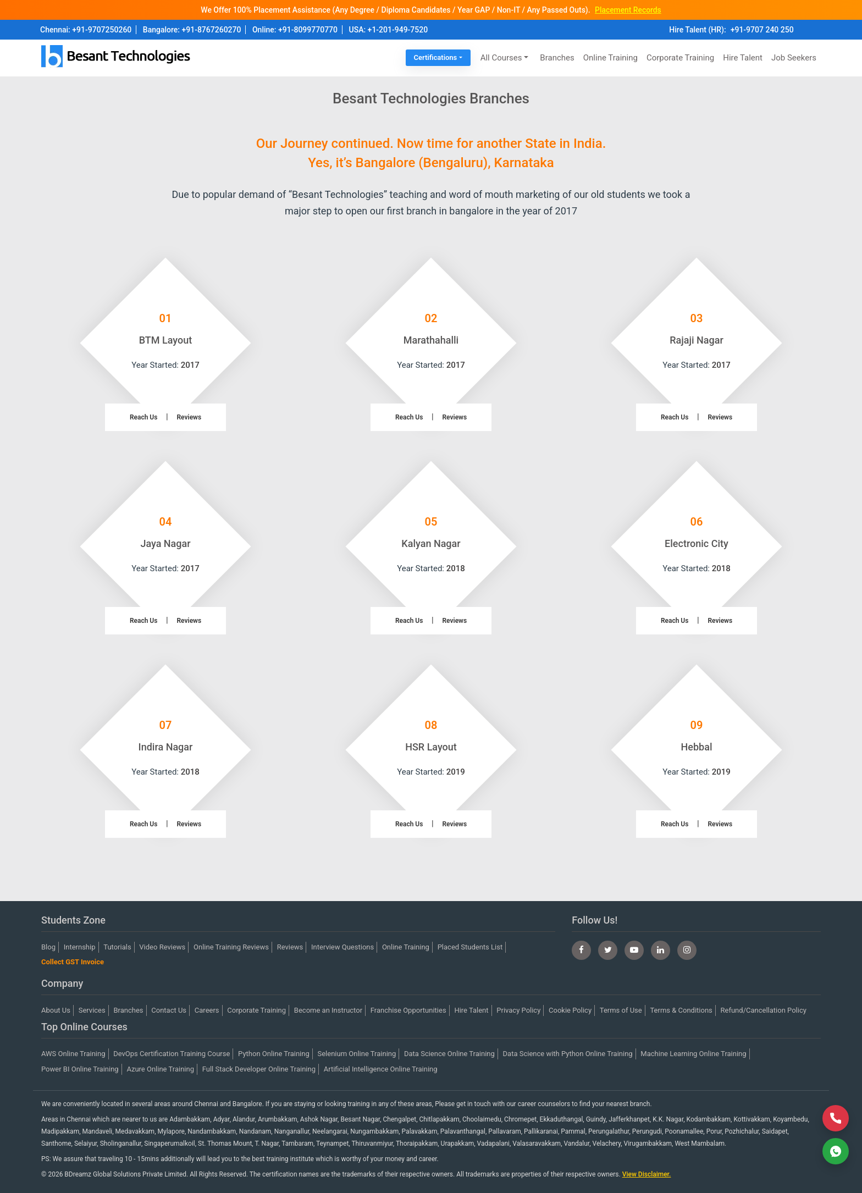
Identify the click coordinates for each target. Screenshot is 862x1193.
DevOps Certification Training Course (171, 1054)
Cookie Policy (570, 1010)
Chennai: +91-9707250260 (85, 29)
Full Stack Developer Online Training (259, 1069)
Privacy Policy (518, 1010)
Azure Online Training (160, 1069)
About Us (55, 1010)
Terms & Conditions (681, 1010)
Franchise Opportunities (408, 1010)
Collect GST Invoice (72, 962)
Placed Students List (470, 947)
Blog (48, 947)
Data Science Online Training (449, 1054)
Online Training (610, 58)
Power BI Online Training (80, 1069)
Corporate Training (680, 58)
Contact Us (168, 1010)
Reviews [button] (189, 417)
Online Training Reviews (231, 947)
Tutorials (117, 947)
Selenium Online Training (357, 1054)
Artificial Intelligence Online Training (381, 1069)
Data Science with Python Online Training (568, 1054)
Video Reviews (162, 947)
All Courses (501, 58)
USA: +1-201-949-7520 (388, 29)
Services (92, 1010)
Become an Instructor (328, 1010)
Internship (80, 947)
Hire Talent (742, 58)
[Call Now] (835, 1118)
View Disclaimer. (646, 1174)
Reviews (290, 947)
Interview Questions (342, 947)
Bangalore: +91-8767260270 (192, 29)
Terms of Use (621, 1010)
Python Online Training (274, 1054)
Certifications (435, 57)
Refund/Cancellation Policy (763, 1010)
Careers (207, 1010)
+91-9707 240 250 (762, 29)
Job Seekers (793, 58)
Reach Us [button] (144, 417)
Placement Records (627, 9)
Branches (557, 58)
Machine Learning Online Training (693, 1054)
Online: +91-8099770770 (295, 29)
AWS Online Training (73, 1054)
